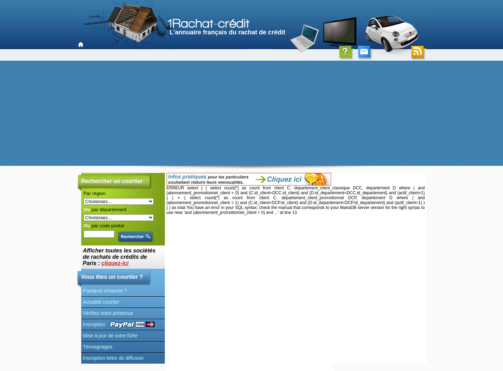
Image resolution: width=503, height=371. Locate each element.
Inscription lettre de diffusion (113, 358)
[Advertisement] (252, 113)
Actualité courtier (101, 302)
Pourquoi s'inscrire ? (105, 291)
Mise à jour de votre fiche (110, 335)
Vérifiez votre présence (108, 313)
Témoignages (98, 347)
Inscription (94, 324)
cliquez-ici (115, 263)
